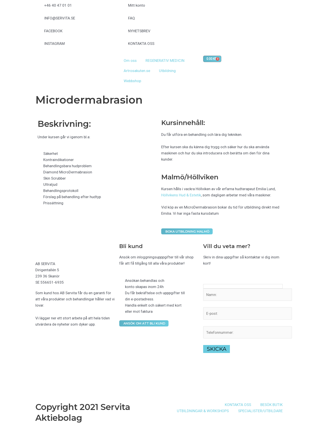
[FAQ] (122, 20)
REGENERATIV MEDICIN (165, 60)
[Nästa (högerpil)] (11, 438)
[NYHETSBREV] (122, 33)
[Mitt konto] (122, 7)
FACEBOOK (53, 31)
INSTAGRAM (54, 43)
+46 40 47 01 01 (58, 5)
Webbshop (132, 81)
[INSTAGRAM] (38, 45)
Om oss (130, 60)
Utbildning (167, 70)
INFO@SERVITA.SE (59, 18)
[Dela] (19, 432)
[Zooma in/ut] (3, 432)
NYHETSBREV (139, 31)
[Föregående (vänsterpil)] (3, 438)
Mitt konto (136, 5)
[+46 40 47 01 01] (38, 7)
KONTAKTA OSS (141, 43)
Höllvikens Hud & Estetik (181, 195)
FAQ (131, 18)
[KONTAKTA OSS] (122, 45)
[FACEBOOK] (38, 33)
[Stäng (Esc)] (27, 432)
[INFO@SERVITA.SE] (38, 20)
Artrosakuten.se (137, 70)
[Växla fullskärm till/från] (11, 432)
